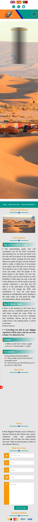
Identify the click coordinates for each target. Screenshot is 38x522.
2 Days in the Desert (28, 204)
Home (5, 204)
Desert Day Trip (14, 204)
